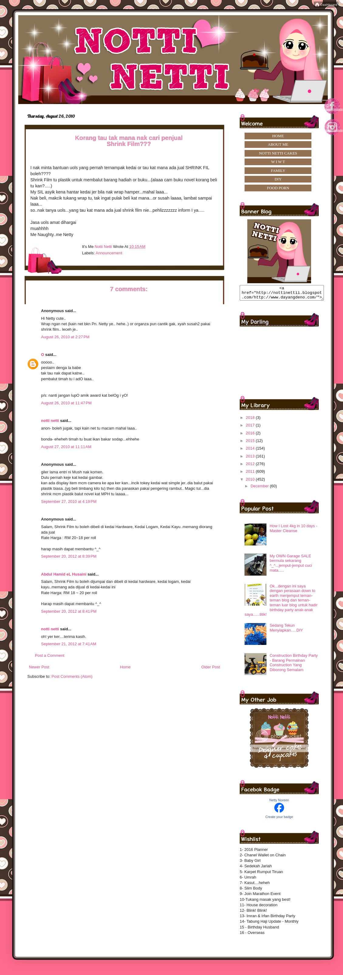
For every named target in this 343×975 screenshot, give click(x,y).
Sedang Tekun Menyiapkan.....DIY (286, 630)
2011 (251, 474)
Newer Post (39, 667)
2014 (251, 451)
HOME (278, 136)
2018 (251, 420)
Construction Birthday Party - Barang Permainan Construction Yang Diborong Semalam (293, 665)
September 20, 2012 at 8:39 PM (68, 556)
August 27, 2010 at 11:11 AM (66, 446)
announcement (109, 253)
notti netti (50, 420)
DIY (278, 179)
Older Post (210, 667)
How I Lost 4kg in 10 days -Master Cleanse (293, 531)
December (260, 488)
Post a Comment (49, 655)
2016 (251, 436)
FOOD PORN (278, 188)
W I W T (278, 161)
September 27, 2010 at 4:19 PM (68, 501)
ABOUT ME (278, 144)
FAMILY (278, 170)
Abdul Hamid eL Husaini (63, 574)
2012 (251, 466)
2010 (251, 482)
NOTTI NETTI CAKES (278, 153)
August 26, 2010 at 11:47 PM (66, 403)
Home (125, 667)
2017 (251, 428)
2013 (251, 459)
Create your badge (279, 819)
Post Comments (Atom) (72, 676)
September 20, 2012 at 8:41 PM (68, 611)
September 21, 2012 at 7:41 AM (68, 644)
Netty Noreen (279, 803)
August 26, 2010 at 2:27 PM (65, 337)
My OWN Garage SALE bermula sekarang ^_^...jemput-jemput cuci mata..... (290, 565)
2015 (251, 443)
